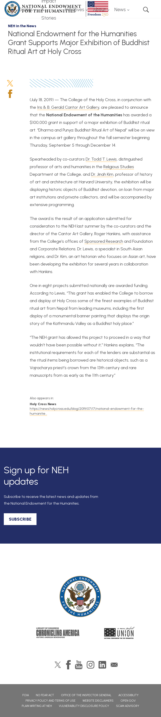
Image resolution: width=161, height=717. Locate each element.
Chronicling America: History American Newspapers (57, 632)
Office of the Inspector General (86, 695)
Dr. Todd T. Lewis (101, 159)
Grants (26, 9)
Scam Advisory (127, 706)
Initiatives (74, 9)
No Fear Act (45, 695)
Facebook (10, 94)
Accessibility (128, 695)
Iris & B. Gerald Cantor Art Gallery (68, 107)
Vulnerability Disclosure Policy (84, 706)
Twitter (10, 83)
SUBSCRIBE (20, 519)
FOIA (25, 695)
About (99, 9)
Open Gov (128, 700)
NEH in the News (22, 26)
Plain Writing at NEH (37, 706)
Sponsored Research (103, 241)
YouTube (79, 664)
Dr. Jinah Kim (102, 174)
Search (146, 10)
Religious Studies (118, 166)
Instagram (90, 665)
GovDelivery (114, 665)
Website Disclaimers (98, 700)
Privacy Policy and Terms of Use (51, 700)
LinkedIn (102, 665)
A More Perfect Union (119, 632)
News (120, 9)
